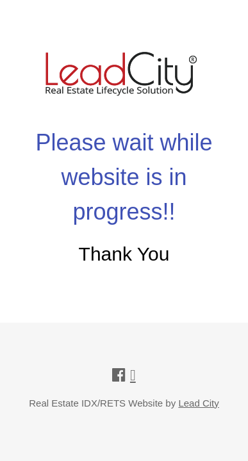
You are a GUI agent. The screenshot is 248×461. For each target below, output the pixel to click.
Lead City (198, 403)
